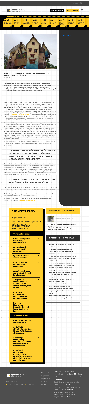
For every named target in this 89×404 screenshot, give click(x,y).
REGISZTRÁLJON (20, 228)
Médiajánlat (45, 373)
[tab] (26, 240)
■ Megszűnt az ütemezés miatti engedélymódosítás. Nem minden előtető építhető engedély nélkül (61, 279)
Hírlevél (44, 382)
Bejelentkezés (57, 10)
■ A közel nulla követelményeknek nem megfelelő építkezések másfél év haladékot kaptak (62, 291)
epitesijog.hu (70, 384)
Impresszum (45, 379)
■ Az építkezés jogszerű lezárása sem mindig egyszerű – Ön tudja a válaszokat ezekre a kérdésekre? (63, 258)
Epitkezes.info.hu (67, 35)
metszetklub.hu (73, 389)
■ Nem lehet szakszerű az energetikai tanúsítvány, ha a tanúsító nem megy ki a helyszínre (61, 251)
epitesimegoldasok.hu (73, 374)
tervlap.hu (58, 379)
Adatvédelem (46, 384)
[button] (23, 243)
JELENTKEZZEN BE (21, 226)
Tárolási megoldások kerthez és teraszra (65, 219)
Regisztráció (72, 10)
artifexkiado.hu (65, 397)
